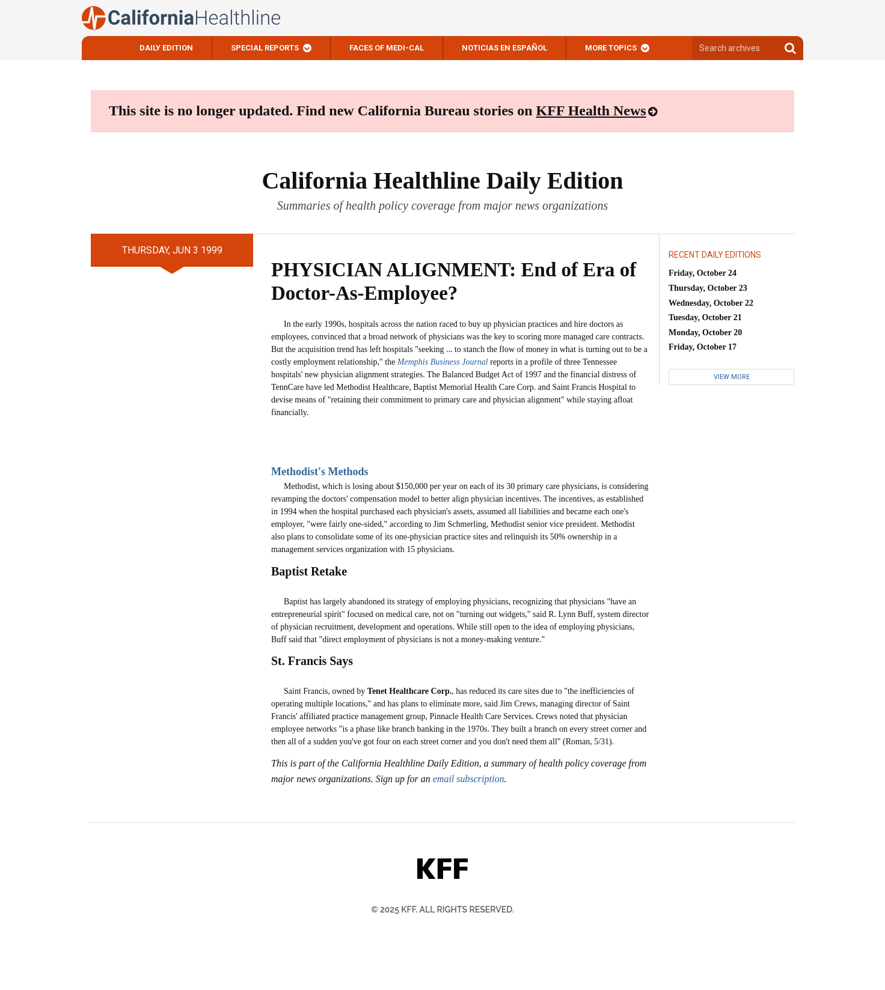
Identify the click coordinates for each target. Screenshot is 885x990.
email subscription (468, 779)
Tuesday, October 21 (705, 317)
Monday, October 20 (705, 332)
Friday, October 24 (702, 273)
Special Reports (265, 47)
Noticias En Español (504, 47)
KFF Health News (591, 110)
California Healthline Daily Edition (442, 180)
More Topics (611, 47)
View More (732, 377)
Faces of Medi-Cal (386, 47)
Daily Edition (166, 47)
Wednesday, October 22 (711, 303)
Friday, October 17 (702, 346)
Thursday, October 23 (708, 288)
